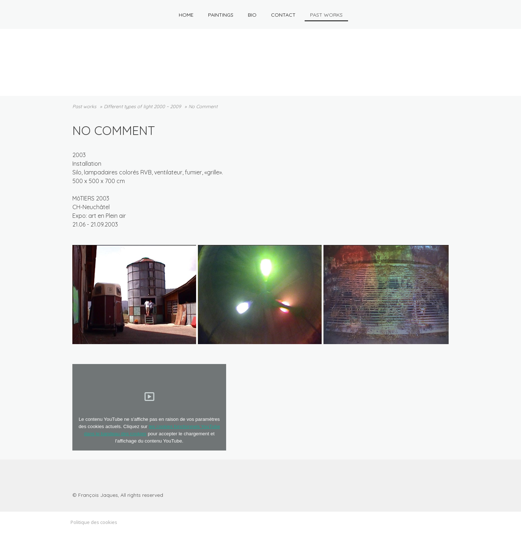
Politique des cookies (94, 522)
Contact (283, 15)
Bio (252, 15)
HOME (186, 15)
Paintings (220, 15)
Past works (326, 15)
